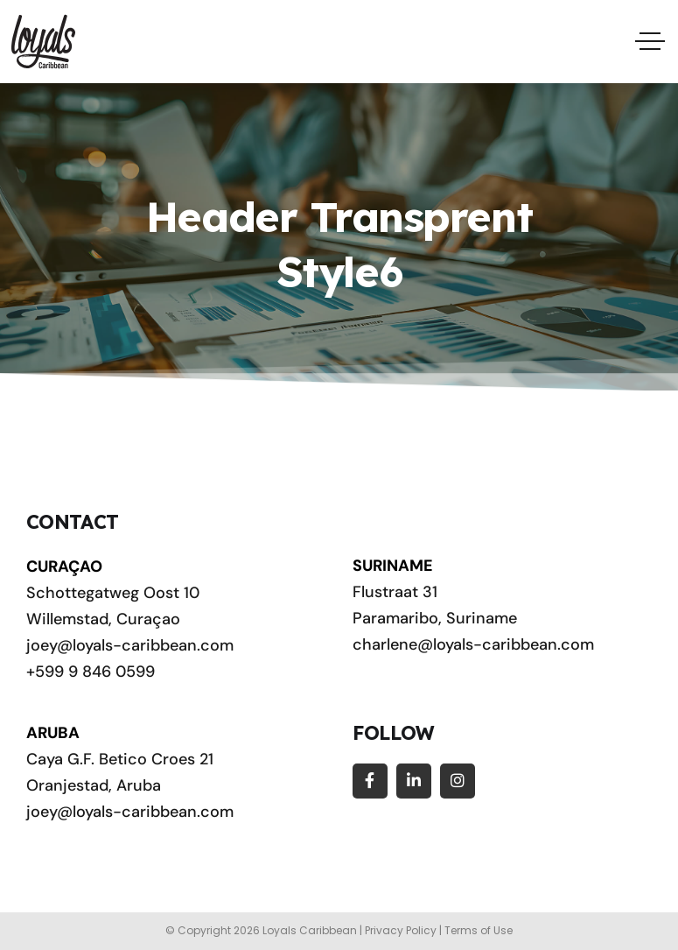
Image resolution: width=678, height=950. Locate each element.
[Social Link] (370, 781)
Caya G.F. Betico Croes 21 (119, 759)
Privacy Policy (401, 930)
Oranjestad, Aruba (93, 785)
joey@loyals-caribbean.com (130, 645)
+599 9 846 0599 (90, 671)
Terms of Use (478, 930)
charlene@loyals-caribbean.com (473, 644)
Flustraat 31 (395, 591)
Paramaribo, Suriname (435, 618)
